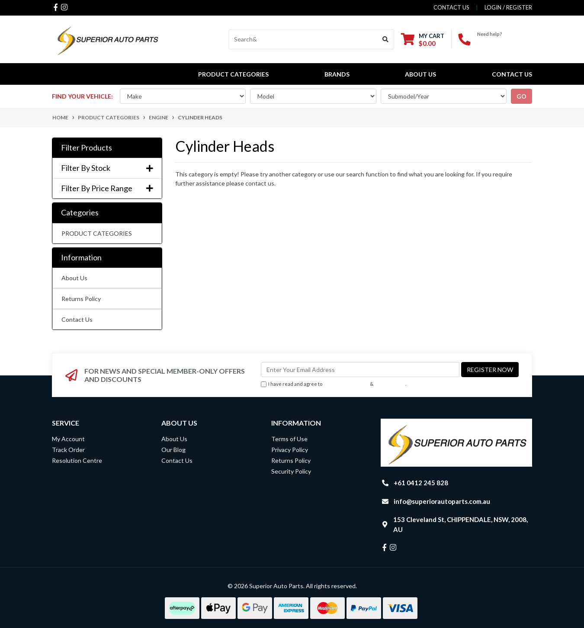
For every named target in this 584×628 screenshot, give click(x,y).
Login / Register (508, 7)
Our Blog (173, 449)
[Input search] (303, 39)
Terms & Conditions (346, 384)
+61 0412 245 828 (504, 41)
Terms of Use (289, 438)
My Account (68, 438)
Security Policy (291, 471)
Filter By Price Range (107, 188)
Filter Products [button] (86, 147)
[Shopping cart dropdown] (423, 40)
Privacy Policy (390, 384)
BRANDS (337, 74)
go (521, 96)
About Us (420, 74)
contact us (451, 7)
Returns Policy (81, 298)
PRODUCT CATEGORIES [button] (233, 74)
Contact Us (512, 74)
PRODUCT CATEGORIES (96, 233)
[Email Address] (360, 369)
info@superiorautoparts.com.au (442, 501)
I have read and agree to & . (333, 384)
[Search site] (385, 39)
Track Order (68, 449)
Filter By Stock (107, 168)
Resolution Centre (77, 460)
